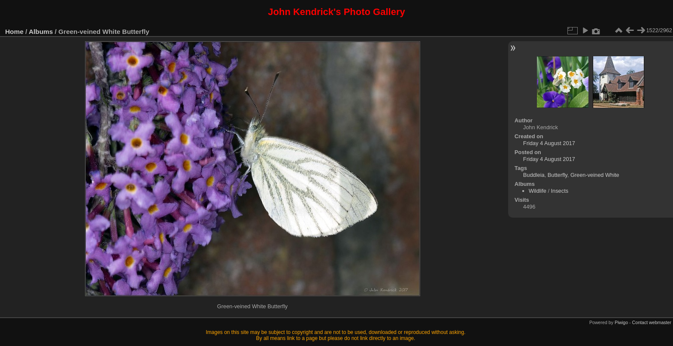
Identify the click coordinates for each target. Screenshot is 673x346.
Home (14, 31)
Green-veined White (594, 175)
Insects (560, 191)
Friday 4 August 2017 (549, 143)
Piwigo (621, 322)
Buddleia (534, 175)
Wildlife (537, 191)
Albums (41, 31)
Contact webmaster (651, 322)
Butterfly (557, 175)
